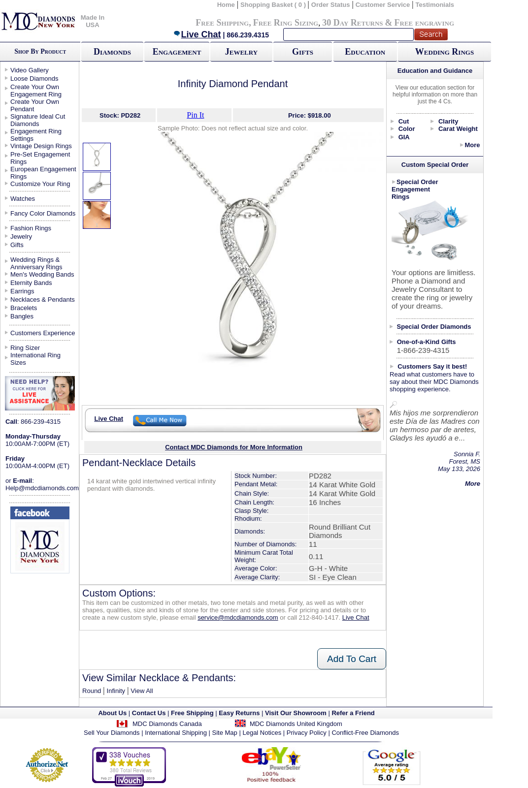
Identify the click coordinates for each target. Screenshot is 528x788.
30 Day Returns (352, 23)
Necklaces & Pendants (42, 299)
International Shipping (176, 732)
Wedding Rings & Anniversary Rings (36, 263)
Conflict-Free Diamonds (365, 732)
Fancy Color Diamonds (42, 213)
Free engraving (424, 23)
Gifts (302, 52)
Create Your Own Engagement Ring (36, 90)
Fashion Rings (30, 228)
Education (365, 52)
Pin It (195, 115)
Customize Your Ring (40, 184)
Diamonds (112, 52)
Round (91, 690)
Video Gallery (29, 70)
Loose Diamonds (34, 78)
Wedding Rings (444, 52)
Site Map (224, 732)
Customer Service (383, 4)
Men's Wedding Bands (42, 274)
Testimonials (435, 4)
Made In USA (92, 21)
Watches (22, 198)
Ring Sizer (25, 347)
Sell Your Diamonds (111, 732)
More (472, 145)
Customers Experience (42, 333)
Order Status (330, 4)
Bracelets (23, 308)
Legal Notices (261, 732)
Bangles (21, 316)
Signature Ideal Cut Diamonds (37, 120)
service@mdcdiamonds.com (238, 617)
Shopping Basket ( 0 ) (274, 4)
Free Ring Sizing (286, 23)
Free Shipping (222, 23)
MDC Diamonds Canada (167, 723)
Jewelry (241, 52)
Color (406, 128)
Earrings (22, 291)
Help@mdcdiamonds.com (42, 488)
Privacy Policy (307, 732)
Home (226, 4)
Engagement (177, 52)
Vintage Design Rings (41, 146)
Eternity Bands (31, 282)
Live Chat (197, 34)
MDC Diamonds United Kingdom (296, 723)
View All (142, 690)
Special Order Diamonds (434, 326)
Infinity (116, 690)
